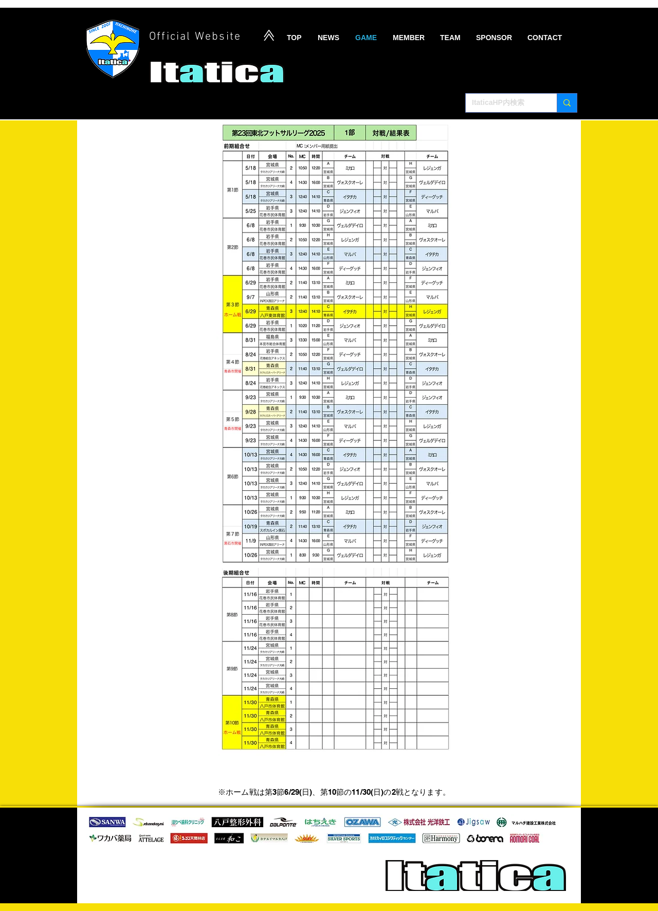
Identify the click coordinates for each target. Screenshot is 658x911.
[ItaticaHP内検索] (503, 103)
